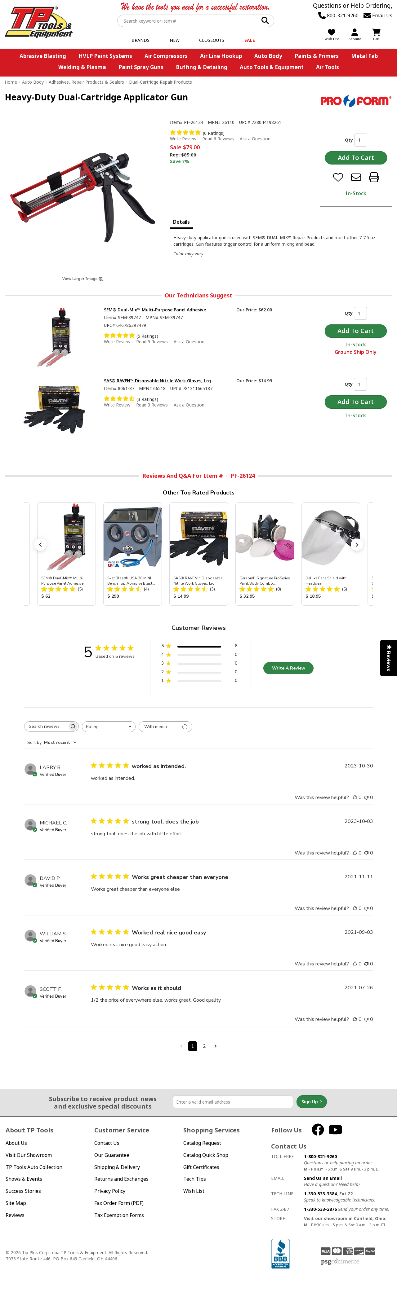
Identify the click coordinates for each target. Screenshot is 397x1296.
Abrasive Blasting (43, 55)
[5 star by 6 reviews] (199, 647)
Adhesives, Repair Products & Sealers (86, 82)
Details (181, 221)
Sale (249, 40)
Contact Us (106, 1143)
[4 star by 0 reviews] (199, 656)
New (175, 40)
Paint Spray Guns (140, 67)
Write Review (183, 139)
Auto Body (268, 55)
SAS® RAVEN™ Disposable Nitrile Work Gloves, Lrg (157, 381)
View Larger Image (82, 278)
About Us (16, 1143)
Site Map (16, 1203)
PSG (340, 1262)
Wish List (193, 1191)
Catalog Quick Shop (205, 1155)
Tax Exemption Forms (119, 1215)
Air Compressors (166, 55)
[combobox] (109, 726)
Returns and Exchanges (121, 1178)
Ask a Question (255, 138)
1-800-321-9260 (320, 1156)
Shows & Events (24, 1178)
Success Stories (23, 1191)
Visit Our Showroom (29, 1155)
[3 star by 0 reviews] (199, 664)
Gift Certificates (201, 1167)
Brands (140, 40)
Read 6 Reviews (218, 139)
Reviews (15, 1215)
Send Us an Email (323, 1178)
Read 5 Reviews (152, 342)
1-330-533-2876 (320, 1209)
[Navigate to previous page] (181, 1046)
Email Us (378, 15)
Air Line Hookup (221, 55)
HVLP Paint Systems (105, 55)
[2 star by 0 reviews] (199, 673)
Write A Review (288, 668)
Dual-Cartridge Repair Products (160, 82)
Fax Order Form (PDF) (119, 1203)
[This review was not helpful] (366, 797)
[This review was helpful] (355, 797)
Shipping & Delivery (117, 1167)
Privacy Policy (109, 1191)
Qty (349, 140)
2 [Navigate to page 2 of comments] (204, 1046)
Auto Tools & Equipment (272, 67)
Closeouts (211, 40)
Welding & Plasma (82, 67)
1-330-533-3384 (320, 1194)
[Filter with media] (165, 726)
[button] (40, 544)
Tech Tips (194, 1178)
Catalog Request (202, 1143)
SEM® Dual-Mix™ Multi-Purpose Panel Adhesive (155, 310)
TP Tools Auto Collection (34, 1167)
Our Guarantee (111, 1155)
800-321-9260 (338, 15)
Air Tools (327, 67)
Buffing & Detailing (201, 67)
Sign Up (311, 1102)
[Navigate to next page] (216, 1046)
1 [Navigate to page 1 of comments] (192, 1046)
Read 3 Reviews (152, 405)
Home (11, 82)
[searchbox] (46, 726)
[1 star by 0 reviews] (199, 682)
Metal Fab (364, 55)
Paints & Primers (317, 55)
